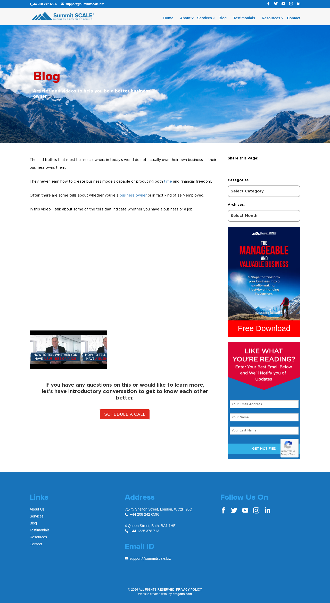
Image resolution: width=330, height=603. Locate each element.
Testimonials (244, 18)
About (185, 18)
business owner (133, 195)
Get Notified (264, 448)
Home (168, 18)
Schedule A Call (124, 414)
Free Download (264, 328)
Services (204, 18)
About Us (37, 509)
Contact (293, 18)
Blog (223, 18)
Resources (271, 18)
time (168, 181)
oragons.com (182, 594)
